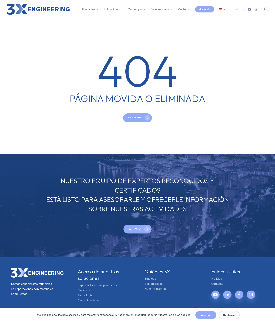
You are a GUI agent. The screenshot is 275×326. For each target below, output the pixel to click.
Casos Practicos (88, 300)
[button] (137, 229)
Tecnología (85, 295)
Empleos (150, 278)
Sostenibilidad (154, 283)
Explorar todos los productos (97, 285)
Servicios (84, 290)
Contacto (217, 283)
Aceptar (206, 315)
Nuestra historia (155, 289)
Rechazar (229, 315)
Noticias (216, 278)
